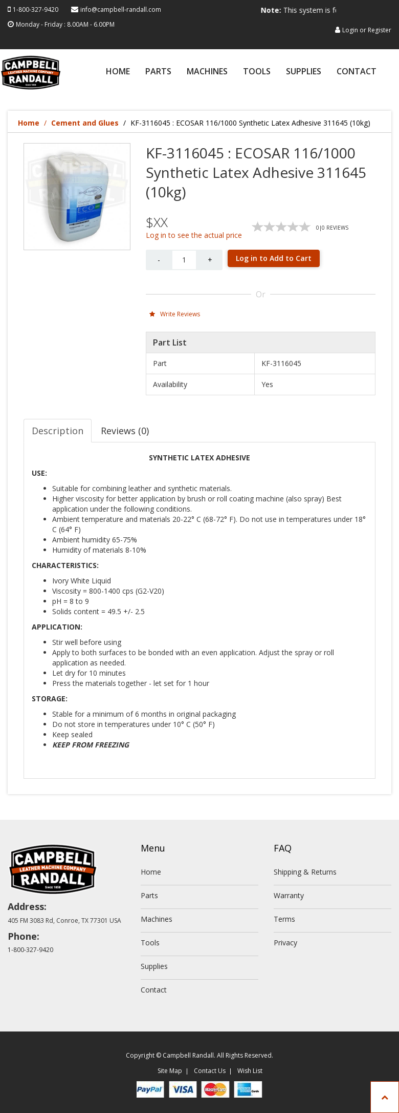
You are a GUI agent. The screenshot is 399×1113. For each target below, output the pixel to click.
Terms (284, 919)
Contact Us (210, 1070)
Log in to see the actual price (194, 235)
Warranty (289, 895)
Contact (356, 72)
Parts (158, 72)
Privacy (285, 942)
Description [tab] (57, 430)
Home (118, 72)
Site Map (170, 1070)
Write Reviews (174, 314)
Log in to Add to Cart (274, 258)
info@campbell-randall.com (120, 9)
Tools (257, 72)
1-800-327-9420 (35, 9)
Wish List (249, 1070)
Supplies (303, 72)
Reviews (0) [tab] (125, 430)
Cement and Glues (85, 123)
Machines (207, 72)
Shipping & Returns (305, 872)
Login (350, 30)
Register (379, 30)
